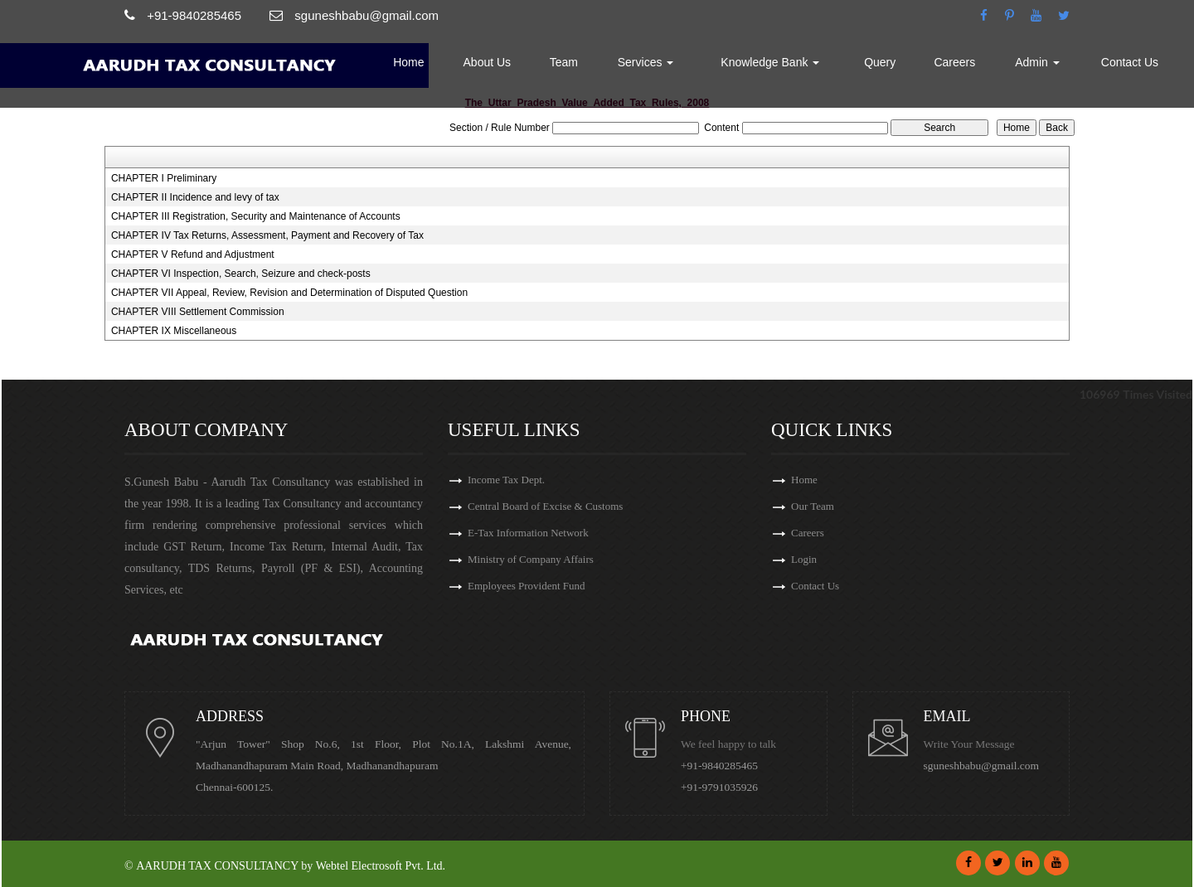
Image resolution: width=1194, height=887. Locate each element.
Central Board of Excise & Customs (545, 506)
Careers (954, 62)
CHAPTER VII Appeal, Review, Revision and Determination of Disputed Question (289, 292)
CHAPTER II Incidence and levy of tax (195, 197)
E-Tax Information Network (528, 532)
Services (646, 62)
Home (408, 62)
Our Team (812, 506)
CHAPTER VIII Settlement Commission (197, 311)
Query (880, 62)
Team (564, 62)
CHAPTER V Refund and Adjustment (192, 254)
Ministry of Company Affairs (531, 559)
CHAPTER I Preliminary (163, 178)
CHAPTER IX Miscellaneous (173, 331)
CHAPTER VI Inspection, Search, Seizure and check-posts (241, 273)
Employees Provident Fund (526, 585)
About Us (488, 62)
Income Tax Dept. (506, 479)
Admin (1037, 62)
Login (804, 559)
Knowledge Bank (770, 62)
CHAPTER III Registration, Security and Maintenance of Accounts (255, 216)
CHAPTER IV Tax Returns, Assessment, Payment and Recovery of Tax (267, 235)
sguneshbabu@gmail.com (982, 765)
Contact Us (1129, 62)
